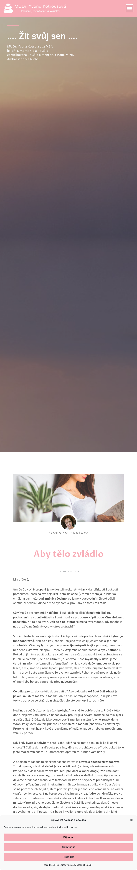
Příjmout (68, 837)
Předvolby (68, 856)
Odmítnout (68, 847)
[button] (131, 820)
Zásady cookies (51, 865)
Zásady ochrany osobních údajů (76, 865)
